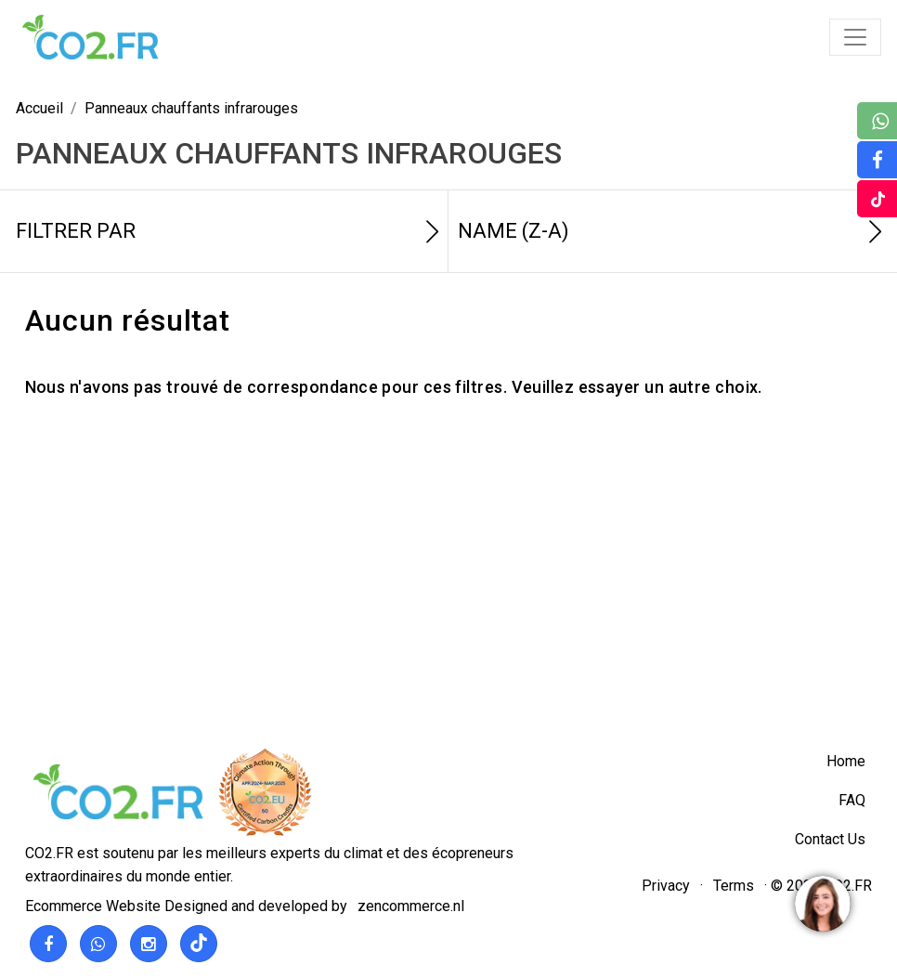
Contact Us (830, 839)
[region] (822, 903)
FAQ (851, 800)
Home (845, 761)
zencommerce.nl (411, 906)
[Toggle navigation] (855, 37)
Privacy (666, 885)
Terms (733, 885)
